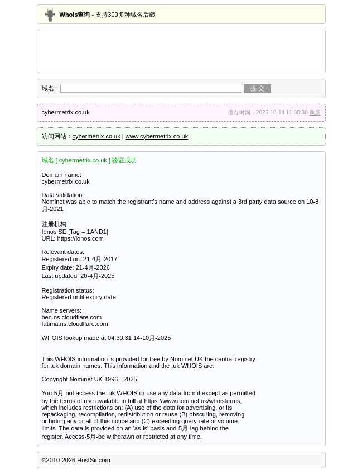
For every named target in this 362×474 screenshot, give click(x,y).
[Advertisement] (181, 51)
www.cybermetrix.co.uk (157, 136)
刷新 (315, 112)
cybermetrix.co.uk (96, 136)
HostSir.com (93, 460)
